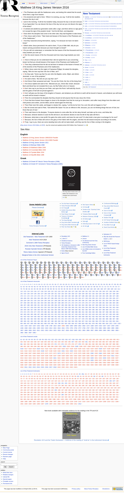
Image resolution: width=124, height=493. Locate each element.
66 (116, 267)
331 (76, 307)
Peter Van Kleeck (66, 227)
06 (34, 339)
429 (114, 314)
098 (49, 346)
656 (25, 323)
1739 (46, 325)
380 (45, 312)
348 (35, 309)
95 (46, 272)
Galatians (87, 40)
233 (39, 300)
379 (42, 312)
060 (117, 342)
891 (97, 323)
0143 (30, 351)
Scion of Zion (107, 210)
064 (32, 344)
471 (59, 319)
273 (76, 303)
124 (98, 275)
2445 (117, 325)
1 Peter (87, 70)
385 (63, 312)
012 (53, 339)
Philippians (88, 45)
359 (73, 309)
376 (32, 312)
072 (59, 344)
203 (35, 298)
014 (59, 339)
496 (45, 321)
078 (80, 344)
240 (63, 300)
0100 (56, 346)
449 (83, 316)
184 (69, 296)
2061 (79, 325)
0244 (46, 360)
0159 (96, 351)
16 (107, 21)
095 (39, 346)
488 (117, 319)
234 (42, 300)
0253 (83, 360)
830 (86, 323)
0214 (26, 358)
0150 (59, 351)
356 (63, 309)
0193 (38, 355)
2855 (83, 330)
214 (73, 298)
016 (66, 339)
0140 (117, 348)
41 (102, 265)
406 (35, 314)
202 (32, 298)
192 (97, 296)
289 (32, 305)
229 (25, 300)
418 (76, 314)
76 (60, 270)
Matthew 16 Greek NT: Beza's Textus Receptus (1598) (41, 161)
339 (104, 307)
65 (111, 267)
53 (55, 267)
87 (111, 270)
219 (90, 298)
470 (56, 319)
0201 (71, 355)
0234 (104, 358)
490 (25, 321)
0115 (118, 346)
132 (39, 277)
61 (92, 267)
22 (119, 17)
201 (28, 298)
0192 (34, 355)
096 (42, 346)
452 (93, 316)
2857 (92, 330)
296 (56, 305)
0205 (88, 355)
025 (97, 339)
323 (49, 307)
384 (59, 312)
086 (107, 344)
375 (28, 312)
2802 (100, 328)
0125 (59, 348)
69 (27, 270)
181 (59, 296)
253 (107, 300)
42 (106, 265)
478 (83, 319)
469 (52, 319)
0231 (96, 358)
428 (110, 314)
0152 (67, 351)
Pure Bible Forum (108, 225)
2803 (104, 328)
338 (100, 307)
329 (69, 307)
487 (114, 319)
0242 (38, 360)
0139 (112, 348)
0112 (105, 346)
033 (25, 342)
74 (51, 270)
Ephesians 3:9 (108, 234)
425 (100, 314)
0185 (104, 353)
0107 (85, 346)
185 (73, 296)
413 (59, 314)
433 (28, 316)
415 (66, 314)
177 (45, 296)
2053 (67, 325)
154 (66, 293)
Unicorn (84, 238)
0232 (100, 358)
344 (21, 309)
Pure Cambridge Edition (88, 253)
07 (37, 339)
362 (83, 309)
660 (39, 323)
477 (80, 319)
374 (25, 312)
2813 (46, 330)
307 (93, 305)
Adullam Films (107, 217)
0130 (79, 348)
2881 (21, 332)
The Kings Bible (65, 220)
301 (73, 305)
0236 (112, 358)
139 (77, 277)
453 (97, 316)
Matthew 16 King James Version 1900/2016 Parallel (40, 138)
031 (118, 339)
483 (100, 319)
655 (21, 323)
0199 (63, 355)
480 (90, 319)
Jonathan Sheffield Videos (111, 222)
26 (88, 18)
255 (114, 300)
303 (80, 305)
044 (63, 342)
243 (73, 300)
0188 (117, 353)
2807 (21, 330)
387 (69, 312)
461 (25, 319)
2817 (63, 330)
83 (92, 270)
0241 (34, 360)
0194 (42, 355)
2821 (79, 330)
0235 (108, 358)
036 (35, 342)
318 (32, 307)
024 (94, 339)
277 (90, 303)
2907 (30, 332)
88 (116, 270)
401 (117, 312)
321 (42, 307)
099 (52, 346)
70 (32, 270)
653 (114, 321)
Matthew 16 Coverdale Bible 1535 (34, 150)
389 (76, 312)
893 (104, 323)
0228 (83, 358)
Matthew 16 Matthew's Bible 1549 (34, 147)
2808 (26, 330)
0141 (21, 351)
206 (45, 298)
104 (91, 272)
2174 (88, 325)
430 (117, 314)
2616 (59, 328)
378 (39, 312)
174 (35, 296)
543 (86, 321)
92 (32, 272)
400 (114, 312)
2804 (108, 328)
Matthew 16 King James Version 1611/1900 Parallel (40, 140)
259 (28, 303)
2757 (79, 328)
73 (46, 270)
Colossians (88, 47)
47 (27, 267)
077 (76, 344)
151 (56, 293)
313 (114, 305)
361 (80, 309)
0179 (79, 353)
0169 (38, 353)
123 (93, 275)
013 (56, 339)
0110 (97, 346)
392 (86, 312)
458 (114, 316)
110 (23, 275)
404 (28, 314)
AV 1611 (85, 226)
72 (41, 270)
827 (76, 323)
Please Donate (37, 207)
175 (39, 296)
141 (21, 293)
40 (97, 265)
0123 (50, 348)
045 (66, 342)
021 (83, 339)
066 (39, 344)
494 (39, 321)
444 (66, 316)
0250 (71, 360)
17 (111, 17)
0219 (46, 358)
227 (117, 298)
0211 (112, 355)
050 (83, 342)
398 (107, 312)
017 (70, 339)
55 (65, 267)
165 (104, 293)
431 (21, 316)
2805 (112, 328)
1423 (30, 325)
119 (72, 275)
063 (28, 344)
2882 (26, 332)
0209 (104, 355)
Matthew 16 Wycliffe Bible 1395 (33, 155)
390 (80, 312)
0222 (59, 358)
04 (29, 339)
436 (39, 316)
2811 (38, 330)
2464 (30, 328)
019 (77, 339)
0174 (59, 353)
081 (90, 344)
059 (114, 342)
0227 (79, 358)
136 (61, 277)
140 (82, 277)
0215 (30, 358)
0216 (34, 358)
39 (92, 265)
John (86, 26)
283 (110, 303)
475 (73, 319)
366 (97, 309)
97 (55, 272)
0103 (68, 346)
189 (86, 296)
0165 (21, 353)
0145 (38, 351)
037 (39, 342)
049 (80, 342)
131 (34, 277)
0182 (92, 353)
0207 (96, 355)
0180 (83, 353)
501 (63, 321)
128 (120, 275)
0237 (117, 358)
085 (104, 344)
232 (35, 300)
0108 (89, 346)
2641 (63, 328)
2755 (71, 328)
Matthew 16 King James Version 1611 (36, 142)
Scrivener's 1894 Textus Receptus (37, 243)
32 (60, 265)
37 (83, 265)
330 (73, 307)
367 (100, 309)
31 (55, 265)
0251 (75, 360)
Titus (86, 60)
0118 (30, 348)
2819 (71, 330)
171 (25, 296)
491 (28, 321)
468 (49, 319)
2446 (21, 328)
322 (45, 307)
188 (83, 296)
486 (110, 319)
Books (63, 251)
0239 (26, 360)
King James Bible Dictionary (69, 224)
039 (45, 342)
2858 (96, 330)
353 (52, 309)
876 (93, 323)
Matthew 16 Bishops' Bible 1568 (34, 145)
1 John (86, 75)
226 (114, 298)
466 (42, 319)
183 (66, 296)
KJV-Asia (85, 207)
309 (100, 305)
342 (114, 307)
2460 (26, 328)
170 (21, 296)
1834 (59, 325)
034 (28, 342)
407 (39, 314)
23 (121, 17)
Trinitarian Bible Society (89, 214)
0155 (79, 351)
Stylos (84, 221)
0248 (63, 360)
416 (69, 314)
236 (49, 300)
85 (102, 270)
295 (52, 305)
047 (73, 342)
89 (120, 270)
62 (97, 267)
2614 (50, 328)
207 (49, 298)
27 (90, 18)
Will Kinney (107, 241)
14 (106, 17)
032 (21, 342)
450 (86, 316)
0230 (92, 358)
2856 (88, 330)
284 (114, 303)
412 (56, 314)
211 (63, 298)
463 (32, 319)
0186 (108, 353)
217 (83, 298)
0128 (71, 348)
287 (25, 305)
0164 (117, 351)
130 (29, 277)
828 (80, 323)
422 (90, 314)
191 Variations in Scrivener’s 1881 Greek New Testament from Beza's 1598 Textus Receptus (71, 246)
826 (73, 323)
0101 (60, 346)
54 (60, 267)
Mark (86, 21)
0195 (46, 355)
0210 (108, 355)
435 (35, 316)
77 (65, 270)
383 (56, 312)
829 (83, 323)
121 (82, 275)
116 (55, 275)
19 (114, 17)
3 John (86, 79)
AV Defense (86, 219)
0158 (92, 351)
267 (56, 303)
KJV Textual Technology (110, 220)
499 (56, 321)
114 (45, 275)
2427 (104, 325)
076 (73, 344)
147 (42, 293)
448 (80, 316)
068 (45, 344)
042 (56, 342)
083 (97, 344)
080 (86, 344)
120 (77, 275)
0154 (75, 351)
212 (66, 298)
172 (28, 296)
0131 (83, 348)
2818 (67, 330)
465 (39, 319)
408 (42, 314)
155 (69, 293)
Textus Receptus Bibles (67, 205)
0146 (42, 351)
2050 (63, 325)
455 (104, 316)
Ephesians (87, 42)
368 (104, 309)
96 (51, 272)
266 (52, 303)
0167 (30, 353)
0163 (112, 351)
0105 (76, 346)
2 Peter (87, 72)
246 (83, 300)
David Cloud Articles (109, 227)
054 (97, 342)
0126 (63, 348)
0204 (83, 355)
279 (97, 303)
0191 (30, 355)
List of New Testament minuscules (30, 281)
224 (107, 298)
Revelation (87, 84)
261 (35, 303)
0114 (113, 346)
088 (114, 344)
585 (104, 321)
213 (69, 298)
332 (80, 307)
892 (100, 323)
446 (73, 316)
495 (42, 321)
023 (90, 339)
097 (45, 346)
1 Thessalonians (89, 50)
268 (59, 303)
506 (80, 321)
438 (45, 316)
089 (117, 344)
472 (63, 319)
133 (45, 277)
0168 (34, 353)
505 (76, 321)
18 (113, 17)
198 (117, 296)
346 (28, 309)
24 (85, 18)
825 (69, 323)
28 (92, 18)
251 (100, 300)
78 (69, 270)
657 (28, 323)
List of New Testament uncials (28, 336)
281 (104, 303)
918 (107, 323)
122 (88, 275)
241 (66, 300)
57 (74, 267)
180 (56, 296)
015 (63, 339)
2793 (96, 328)
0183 (96, 353)
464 (35, 319)
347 (32, 309)
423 (93, 314)
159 (83, 293)
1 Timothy (87, 55)
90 (23, 272)
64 (106, 267)
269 (63, 303)
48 (32, 267)
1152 (119, 323)
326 (59, 307)
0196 (50, 355)
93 (37, 272)
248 (90, 300)
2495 (38, 328)
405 (32, 314)
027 (104, 339)
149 (49, 293)
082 (93, 344)
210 (59, 298)
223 (104, 298)
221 (97, 298)
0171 (46, 353)
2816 (59, 330)
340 (107, 307)
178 (49, 296)
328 (66, 307)
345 (25, 309)
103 (86, 272)
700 (56, 323)
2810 (34, 330)
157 (76, 293)
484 (104, 319)
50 (41, 267)
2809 (30, 330)
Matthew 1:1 (85, 236)
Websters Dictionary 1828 (90, 216)
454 (100, 316)
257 (21, 303)
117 (61, 275)
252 (104, 300)
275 (83, 303)
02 (24, 339)
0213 (21, 358)
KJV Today (64, 208)
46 (23, 267)
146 (39, 293)
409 (45, 314)
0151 (63, 351)
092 (28, 346)
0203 (79, 355)
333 (83, 307)
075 (69, 344)
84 (97, 270)
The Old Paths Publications (68, 203)
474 (69, 319)
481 (93, 319)
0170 (42, 353)
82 (88, 270)
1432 (38, 325)
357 (66, 309)
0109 (93, 346)
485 (107, 319)
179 (52, 296)
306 (90, 305)
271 (69, 303)
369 (107, 309)
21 (117, 17)
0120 (38, 348)
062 (25, 344)
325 (56, 307)
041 (52, 342)
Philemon (87, 62)
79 (74, 270)
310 (104, 305)
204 (39, 298)
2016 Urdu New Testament (34, 246)
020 (80, 339)
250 (97, 300)
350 (42, 309)
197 (114, 296)
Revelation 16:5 (66, 236)
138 (72, 277)
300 (69, 305)
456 (107, 316)
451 (90, 316)
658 (32, 323)
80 (79, 270)
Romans (87, 33)
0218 (42, 358)
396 (100, 312)
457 (110, 316)
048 (76, 342)
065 (35, 344)
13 (104, 17)
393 (90, 312)
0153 (71, 351)
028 (107, 339)
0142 (26, 351)
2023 (43, 125)
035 (32, 342)
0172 (50, 353)
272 (73, 303)
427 (107, 314)
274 (80, 303)
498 (52, 321)
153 (63, 293)
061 (21, 344)
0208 (100, 355)
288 (28, 305)
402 (21, 314)
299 (66, 305)
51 (46, 267)
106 (102, 272)
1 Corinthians (88, 35)
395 (97, 312)
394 (93, 312)
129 (23, 277)
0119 (34, 348)
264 (45, 303)
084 (100, 344)
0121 (42, 348)
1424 (34, 325)
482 (97, 319)
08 (40, 339)
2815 (55, 330)
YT (74, 227)
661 (42, 323)
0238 (21, 360)
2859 (100, 330)
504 (73, 321)
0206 (92, 355)
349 (39, 309)
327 (63, 307)
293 (45, 305)
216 (80, 298)
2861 (108, 330)
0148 (50, 351)
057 (107, 342)
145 (35, 293)
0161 (104, 351)
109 (118, 272)
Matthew (87, 17)
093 (32, 346)
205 (42, 298)
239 (59, 300)
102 (81, 272)
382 (52, 312)
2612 (42, 328)
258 (25, 303)
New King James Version (89, 244)
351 (45, 309)
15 (108, 17)
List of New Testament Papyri (28, 259)
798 (59, 323)
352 (49, 309)
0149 (55, 351)
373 (21, 312)
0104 (72, 346)
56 (69, 267)
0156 (83, 351)
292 (42, 305)
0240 (30, 360)
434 (32, 316)
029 (111, 339)
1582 (42, 325)
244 (76, 300)
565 (93, 321)
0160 (100, 351)
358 (69, 309)
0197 (55, 355)
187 (80, 296)
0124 (55, 348)
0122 (46, 348)
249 (93, 300)
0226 (75, 358)
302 (76, 305)
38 (88, 265)
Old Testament (92, 87)
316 (25, 307)
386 (66, 312)
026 (101, 339)
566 (97, 321)
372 (117, 309)
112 (34, 275)
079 (83, 344)
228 (21, 300)
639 (110, 321)
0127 (67, 348)
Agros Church (65, 253)
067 (42, 344)
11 (101, 17)
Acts (86, 28)
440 (52, 316)
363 (86, 309)
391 (83, 312)
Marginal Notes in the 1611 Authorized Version (38, 255)
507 (83, 321)
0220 (50, 358)
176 (42, 296)
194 (104, 296)
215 (76, 298)
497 (49, 321)
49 (37, 267)
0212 (117, 355)
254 (110, 300)
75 (55, 270)
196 (110, 296)
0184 (100, 353)
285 (117, 303)
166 (107, 293)
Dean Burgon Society (67, 214)
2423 (100, 325)
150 (52, 293)
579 (100, 321)
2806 (117, 328)
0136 (100, 348)
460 (21, 319)
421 (86, 314)
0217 (38, 358)
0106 (80, 346)
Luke (86, 23)
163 (97, 293)
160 (86, 293)
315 (21, 307)
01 (21, 339)
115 (50, 275)
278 (93, 303)
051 (86, 342)
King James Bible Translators (69, 222)
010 (46, 339)
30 (51, 265)
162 (93, 293)
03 (26, 339)
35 (74, 265)
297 (59, 305)
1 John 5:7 (64, 238)
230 (28, 300)
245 (80, 300)
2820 (75, 330)
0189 (21, 355)
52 (51, 267)
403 (25, 314)
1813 (55, 325)
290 (35, 305)
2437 (108, 325)
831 (90, 323)
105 (97, 272)
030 (114, 339)
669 (45, 323)
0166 (26, 353)
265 (49, 303)
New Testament (91, 13)
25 (87, 18)
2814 (50, 330)
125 (104, 275)
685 (52, 323)
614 (107, 321)
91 (27, 272)
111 (29, 275)
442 (59, 316)
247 (86, 300)
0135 (96, 348)
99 (65, 272)
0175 (63, 353)
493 (35, 321)
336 (93, 307)
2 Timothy (87, 57)
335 (90, 307)
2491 (34, 328)
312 (110, 305)
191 (93, 296)
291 (39, 305)
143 (28, 293)
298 (63, 305)
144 (32, 293)
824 (66, 323)
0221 (55, 358)
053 (93, 342)
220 (93, 298)
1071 (110, 323)
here (84, 125)
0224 (67, 358)
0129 (75, 348)
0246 (55, 360)
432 (25, 316)
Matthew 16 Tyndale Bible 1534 (33, 152)
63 (102, 267)
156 (73, 293)
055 (100, 342)
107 (107, 272)
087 (110, 344)
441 (56, 316)
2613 (46, 328)
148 (45, 293)
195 (107, 296)
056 (104, 342)
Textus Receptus (66, 243)
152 (59, 293)
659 (35, 323)
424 (97, 314)
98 (60, 272)
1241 (21, 325)
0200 (67, 355)
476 (76, 319)
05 (32, 339)
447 (76, 316)
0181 (88, 353)
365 (93, 309)
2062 (83, 325)
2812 (42, 330)
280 (100, 303)
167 (110, 293)
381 (49, 312)
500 (59, 321)
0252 (79, 360)
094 (35, 346)
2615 (55, 328)
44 (116, 265)
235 (45, 300)
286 (21, 305)
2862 (112, 330)
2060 (75, 325)
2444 (112, 325)
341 (110, 307)
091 (25, 346)
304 (83, 305)
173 (32, 296)
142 (25, 293)
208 (52, 298)
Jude (86, 82)
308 (97, 305)
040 (49, 342)
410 (49, 314)
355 (59, 309)
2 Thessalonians (89, 52)
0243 (42, 360)
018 (73, 339)
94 (41, 272)
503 (69, 321)
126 (109, 275)
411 (52, 314)
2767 (88, 328)
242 (69, 300)
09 (43, 339)
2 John (86, 77)
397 (104, 312)
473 (66, 319)
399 (110, 312)
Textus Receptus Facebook (37, 226)
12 (103, 17)
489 (21, 321)
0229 (88, 358)
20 (116, 17)
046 (69, 342)
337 (97, 307)
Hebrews (87, 65)
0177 (71, 353)
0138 (108, 348)
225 (110, 298)
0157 (88, 351)
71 (37, 270)
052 (90, 342)
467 (45, 319)
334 (86, 307)
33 (65, 265)
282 (107, 303)
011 (49, 339)
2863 (117, 330)
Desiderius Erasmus (67, 240)
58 (79, 267)
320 (39, 307)
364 (90, 309)
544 (90, 321)
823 (63, 323)
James (86, 67)
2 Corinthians (88, 37)
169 (117, 293)
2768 (92, 328)
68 (23, 270)
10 (100, 17)
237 (52, 300)
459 (117, 316)
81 (83, 270)
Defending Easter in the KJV (90, 223)
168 (114, 293)
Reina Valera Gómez (31, 252)
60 (88, 267)
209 (56, 298)
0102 (64, 346)
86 (106, 270)
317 (28, 307)
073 (63, 344)
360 (76, 309)
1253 (26, 325)
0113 (109, 346)
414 (63, 314)
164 (100, 293)
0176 (67, 353)
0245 (50, 360)
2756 (75, 328)
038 (42, 342)
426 (104, 314)
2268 (92, 325)
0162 (108, 351)
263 (42, 303)
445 (69, 316)
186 (76, 296)
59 (83, 267)
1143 (114, 323)
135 (55, 277)
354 (56, 309)
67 (120, 267)
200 (25, 298)
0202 (75, 355)
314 (117, 305)
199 (21, 298)
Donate (34, 217)
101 (75, 272)
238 (56, 300)
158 (80, 293)
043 (59, 342)
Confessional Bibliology (110, 203)
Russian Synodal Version (33, 249)
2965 (34, 332)
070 (52, 344)
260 (32, 303)
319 (35, 307)
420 (83, 314)
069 (49, 344)
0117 (26, 348)
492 (32, 321)
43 (111, 265)
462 (28, 319)
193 (100, 296)
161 (90, 293)
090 (21, 346)
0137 (104, 348)
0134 (92, 348)
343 (117, 307)
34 (69, 265)
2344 (96, 325)
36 (79, 265)
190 (90, 296)
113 (39, 275)
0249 (67, 360)
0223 (63, 358)
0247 (59, 360)
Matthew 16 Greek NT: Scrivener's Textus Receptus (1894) (43, 164)
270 (66, 303)
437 (42, 316)
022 (87, 339)
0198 (59, 355)
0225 (71, 358)
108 (113, 272)
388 (73, 312)
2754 (67, 328)
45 (120, 265)
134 (50, 277)
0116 (21, 348)
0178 (75, 353)
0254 (88, 360)
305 (86, 305)
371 (114, 309)
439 (49, 316)
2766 (83, 328)
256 (117, 300)
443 (63, 316)
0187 (112, 353)
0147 (46, 351)
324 (52, 307)
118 (66, 275)
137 (66, 277)
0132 (88, 348)
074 (66, 344)
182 (63, 296)
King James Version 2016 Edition (30, 125)
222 (100, 298)
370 (110, 309)
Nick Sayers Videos (88, 204)
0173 (55, 353)
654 (117, 321)
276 (86, 303)
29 (46, 265)
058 (110, 342)
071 (56, 344)
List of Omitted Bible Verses (89, 247)
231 (32, 300)
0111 (101, 346)
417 (73, 314)
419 (80, 314)
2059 (71, 325)
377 (35, 312)
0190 (26, 355)
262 (39, 303)
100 (70, 272)
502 (66, 321)
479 (86, 319)
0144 (34, 351)
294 (49, 305)
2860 (104, 330)
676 (49, 323)
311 (107, 305)
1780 (50, 325)
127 (114, 275)
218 (86, 298)
